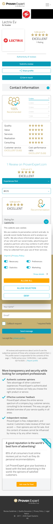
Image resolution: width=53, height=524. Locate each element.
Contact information (29, 87)
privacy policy (19, 338)
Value (7, 129)
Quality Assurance (25, 511)
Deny (26, 295)
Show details (38, 274)
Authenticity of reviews (26, 56)
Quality (7, 125)
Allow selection (26, 288)
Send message (26, 331)
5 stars (31, 98)
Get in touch (26, 77)
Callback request (14, 323)
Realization (9, 138)
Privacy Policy (18, 255)
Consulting (9, 142)
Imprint (7, 255)
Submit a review (26, 64)
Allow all (26, 280)
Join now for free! (26, 484)
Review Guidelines (10, 511)
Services (8, 134)
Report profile (32, 360)
